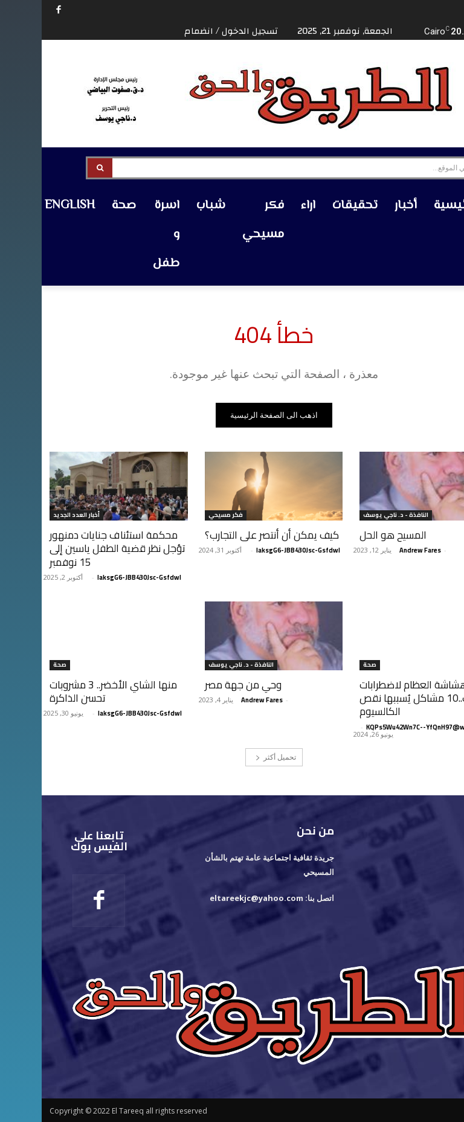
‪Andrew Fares (378, 550)
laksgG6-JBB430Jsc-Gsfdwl (256, 550)
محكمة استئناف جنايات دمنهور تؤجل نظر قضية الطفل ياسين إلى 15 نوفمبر (75, 548)
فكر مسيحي (184, 515)
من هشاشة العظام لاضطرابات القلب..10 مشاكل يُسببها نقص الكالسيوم (381, 698)
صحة (328, 665)
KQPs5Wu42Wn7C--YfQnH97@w (374, 726)
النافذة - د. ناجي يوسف (354, 515)
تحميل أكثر (234, 756)
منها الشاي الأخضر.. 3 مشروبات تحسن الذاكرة (71, 691)
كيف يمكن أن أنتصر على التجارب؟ (230, 535)
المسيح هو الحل (351, 535)
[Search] (58, 168)
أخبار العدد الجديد (34, 515)
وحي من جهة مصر (201, 684)
